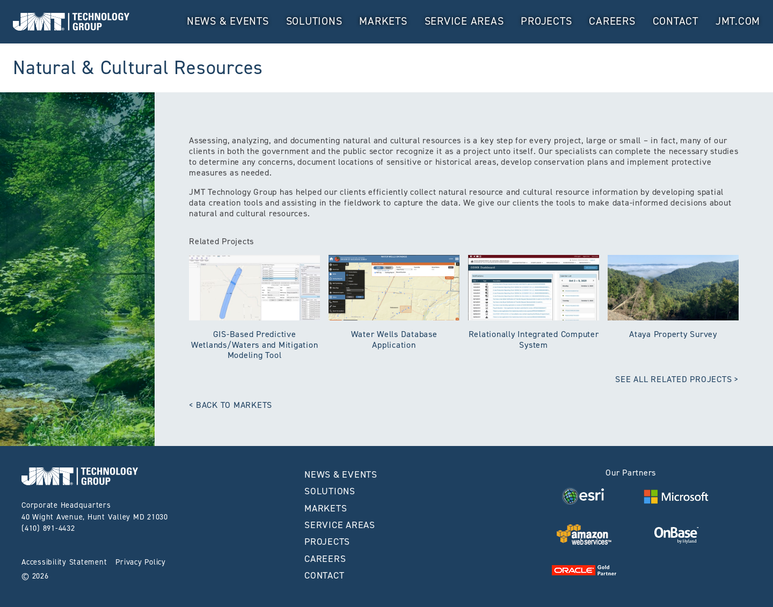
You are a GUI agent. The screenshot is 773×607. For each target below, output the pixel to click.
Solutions (314, 21)
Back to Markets (234, 405)
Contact (675, 21)
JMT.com (738, 21)
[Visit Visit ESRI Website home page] (584, 496)
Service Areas (464, 21)
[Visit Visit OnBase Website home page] (676, 534)
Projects (546, 21)
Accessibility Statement (64, 562)
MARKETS (383, 21)
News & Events (228, 21)
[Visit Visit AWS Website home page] (584, 534)
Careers (612, 21)
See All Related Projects (673, 379)
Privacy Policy (140, 562)
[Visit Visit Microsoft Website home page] (676, 496)
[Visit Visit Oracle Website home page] (584, 569)
